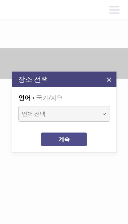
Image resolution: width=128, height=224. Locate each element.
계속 (64, 139)
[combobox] (58, 113)
